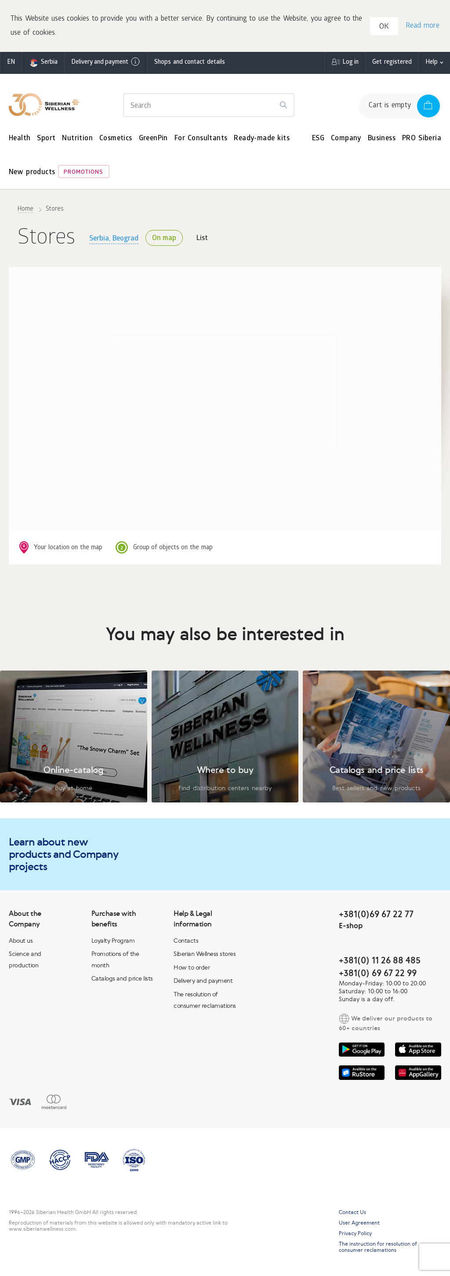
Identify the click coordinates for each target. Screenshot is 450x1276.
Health (19, 139)
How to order (192, 968)
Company (346, 139)
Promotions (83, 174)
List (202, 240)
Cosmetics (115, 139)
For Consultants (201, 139)
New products (32, 174)
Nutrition (77, 139)
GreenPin (153, 139)
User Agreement (359, 1224)
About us (21, 941)
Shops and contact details (189, 63)
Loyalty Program (113, 941)
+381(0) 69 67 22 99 (378, 974)
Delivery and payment (106, 63)
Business (382, 139)
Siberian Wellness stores (205, 955)
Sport (46, 139)
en (11, 63)
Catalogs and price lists (122, 980)
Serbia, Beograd (113, 240)
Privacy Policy (355, 1234)
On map (164, 240)
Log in (350, 63)
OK (384, 28)
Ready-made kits (262, 139)
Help (431, 63)
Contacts (186, 941)
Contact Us (352, 1213)
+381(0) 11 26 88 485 (380, 961)
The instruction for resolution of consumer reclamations (378, 1248)
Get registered (392, 63)
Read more (422, 26)
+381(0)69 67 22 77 (376, 915)
